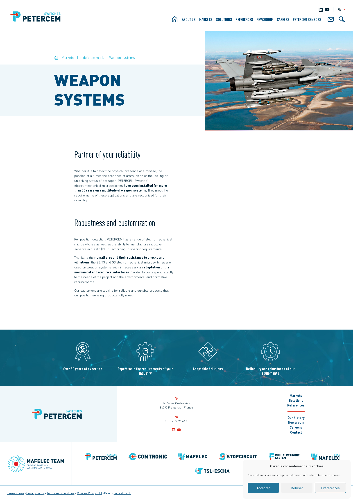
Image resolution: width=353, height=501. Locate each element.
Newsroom (265, 19)
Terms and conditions (60, 493)
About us (189, 19)
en (342, 9)
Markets (205, 19)
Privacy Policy (35, 493)
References (244, 19)
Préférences (330, 488)
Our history (296, 418)
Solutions (224, 19)
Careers (283, 19)
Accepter (263, 488)
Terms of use (15, 493)
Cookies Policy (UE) (89, 493)
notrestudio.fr (122, 493)
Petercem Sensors (307, 19)
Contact (296, 432)
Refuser (297, 488)
